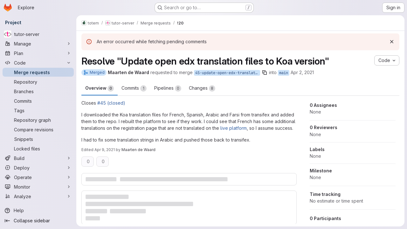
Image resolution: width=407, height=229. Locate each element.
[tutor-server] (38, 34)
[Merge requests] (38, 72)
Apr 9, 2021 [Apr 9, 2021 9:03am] (104, 149)
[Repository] (38, 81)
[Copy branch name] (264, 72)
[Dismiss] (392, 41)
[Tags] (38, 110)
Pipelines (167, 88)
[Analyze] (38, 196)
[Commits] (38, 100)
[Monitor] (38, 186)
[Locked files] (38, 148)
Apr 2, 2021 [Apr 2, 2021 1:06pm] (302, 72)
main (283, 72)
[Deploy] (38, 167)
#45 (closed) (111, 103)
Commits (134, 88)
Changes (202, 88)
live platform (233, 128)
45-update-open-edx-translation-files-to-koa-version (227, 72)
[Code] (38, 62)
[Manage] (38, 43)
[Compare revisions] (38, 129)
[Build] (38, 158)
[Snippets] (38, 139)
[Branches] (38, 91)
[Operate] (38, 177)
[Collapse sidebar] (38, 220)
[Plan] (38, 53)
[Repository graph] (38, 119)
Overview (99, 88)
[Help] (38, 210)
